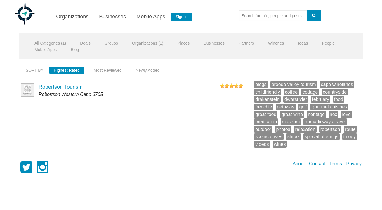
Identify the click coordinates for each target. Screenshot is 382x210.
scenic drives (268, 136)
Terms (335, 163)
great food (265, 114)
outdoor (263, 129)
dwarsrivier (295, 99)
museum (291, 121)
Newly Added (148, 70)
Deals (85, 43)
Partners (246, 43)
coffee (291, 92)
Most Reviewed (108, 70)
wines (280, 144)
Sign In (181, 17)
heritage (316, 114)
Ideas (303, 43)
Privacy (354, 163)
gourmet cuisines (329, 106)
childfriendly (267, 92)
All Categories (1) (50, 43)
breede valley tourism (294, 84)
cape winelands (337, 84)
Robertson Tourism (61, 87)
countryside (335, 92)
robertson (330, 129)
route (350, 129)
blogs (260, 84)
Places (183, 43)
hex (333, 114)
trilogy (349, 136)
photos (283, 129)
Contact (317, 163)
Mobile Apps (150, 17)
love (346, 114)
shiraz (293, 136)
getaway (285, 106)
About (299, 163)
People (328, 43)
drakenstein (267, 99)
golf (303, 106)
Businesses (112, 17)
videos (262, 144)
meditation (266, 121)
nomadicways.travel (325, 121)
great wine (292, 114)
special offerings (321, 136)
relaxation (305, 129)
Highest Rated (67, 70)
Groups (111, 43)
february (320, 99)
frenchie (263, 106)
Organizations (72, 17)
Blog (75, 49)
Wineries (276, 43)
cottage (310, 92)
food (338, 99)
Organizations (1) (147, 43)
